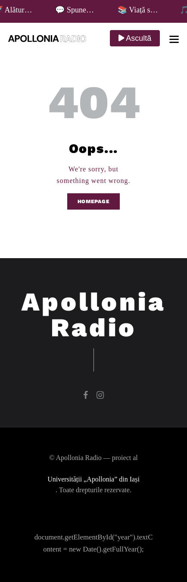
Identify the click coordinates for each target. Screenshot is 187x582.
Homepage (94, 201)
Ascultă (134, 38)
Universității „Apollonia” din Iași (93, 479)
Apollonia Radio (94, 315)
